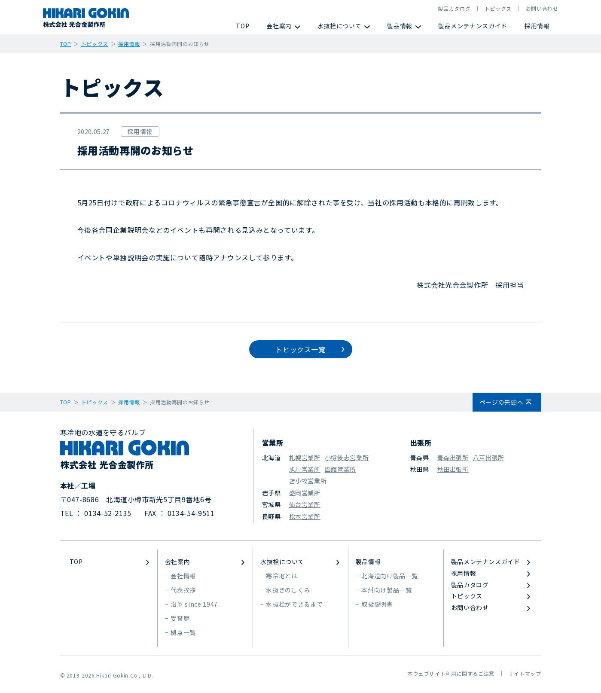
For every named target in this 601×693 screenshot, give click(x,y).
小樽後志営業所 (347, 457)
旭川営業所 (304, 469)
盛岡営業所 (304, 492)
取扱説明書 (377, 604)
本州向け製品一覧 (386, 590)
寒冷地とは (281, 575)
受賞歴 (180, 618)
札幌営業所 (304, 457)
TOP (242, 25)
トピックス (498, 8)
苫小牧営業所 (308, 480)
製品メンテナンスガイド (472, 25)
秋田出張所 (453, 469)
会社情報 (183, 575)
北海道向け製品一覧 (389, 575)
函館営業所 (340, 469)
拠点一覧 (183, 632)
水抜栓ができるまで (294, 604)
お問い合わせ (542, 8)
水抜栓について (339, 25)
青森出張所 (453, 457)
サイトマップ (525, 673)
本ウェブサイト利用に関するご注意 (451, 673)
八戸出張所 (488, 457)
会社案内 (279, 25)
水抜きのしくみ (288, 590)
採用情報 (537, 25)
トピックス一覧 (300, 349)
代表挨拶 (183, 590)
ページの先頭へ (501, 402)
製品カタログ (454, 8)
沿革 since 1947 (194, 604)
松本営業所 (304, 516)
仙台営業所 (304, 504)
